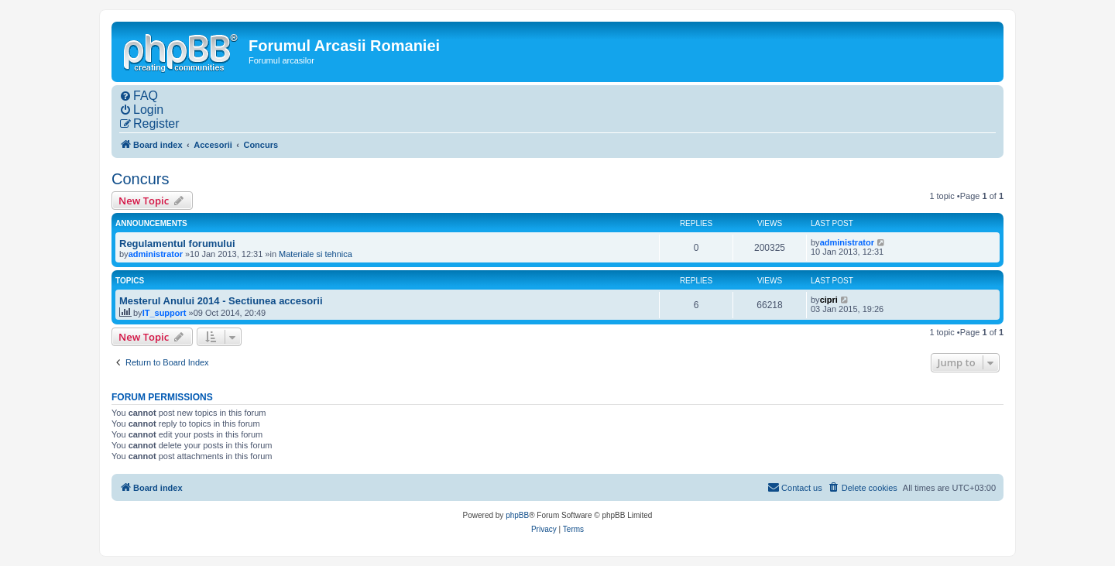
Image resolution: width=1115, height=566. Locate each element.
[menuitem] (138, 96)
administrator (156, 254)
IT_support (164, 312)
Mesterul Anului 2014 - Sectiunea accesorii (221, 301)
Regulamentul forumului (177, 243)
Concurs (140, 178)
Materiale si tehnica (315, 254)
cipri (829, 299)
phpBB (517, 515)
